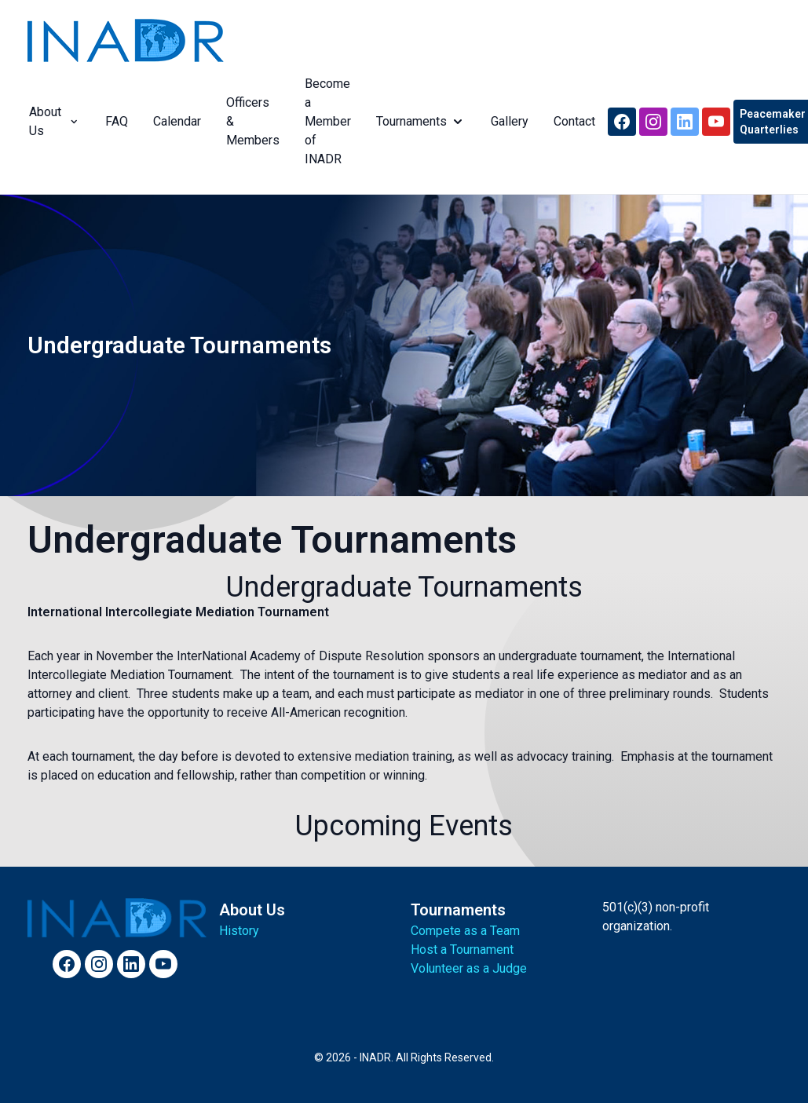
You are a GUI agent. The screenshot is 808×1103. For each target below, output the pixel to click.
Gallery (508, 121)
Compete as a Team (465, 930)
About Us (53, 121)
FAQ (115, 121)
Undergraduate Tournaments (272, 539)
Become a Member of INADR (326, 121)
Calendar (175, 121)
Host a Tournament (462, 949)
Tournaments (419, 122)
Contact (573, 121)
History (239, 930)
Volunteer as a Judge (469, 968)
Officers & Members (251, 121)
